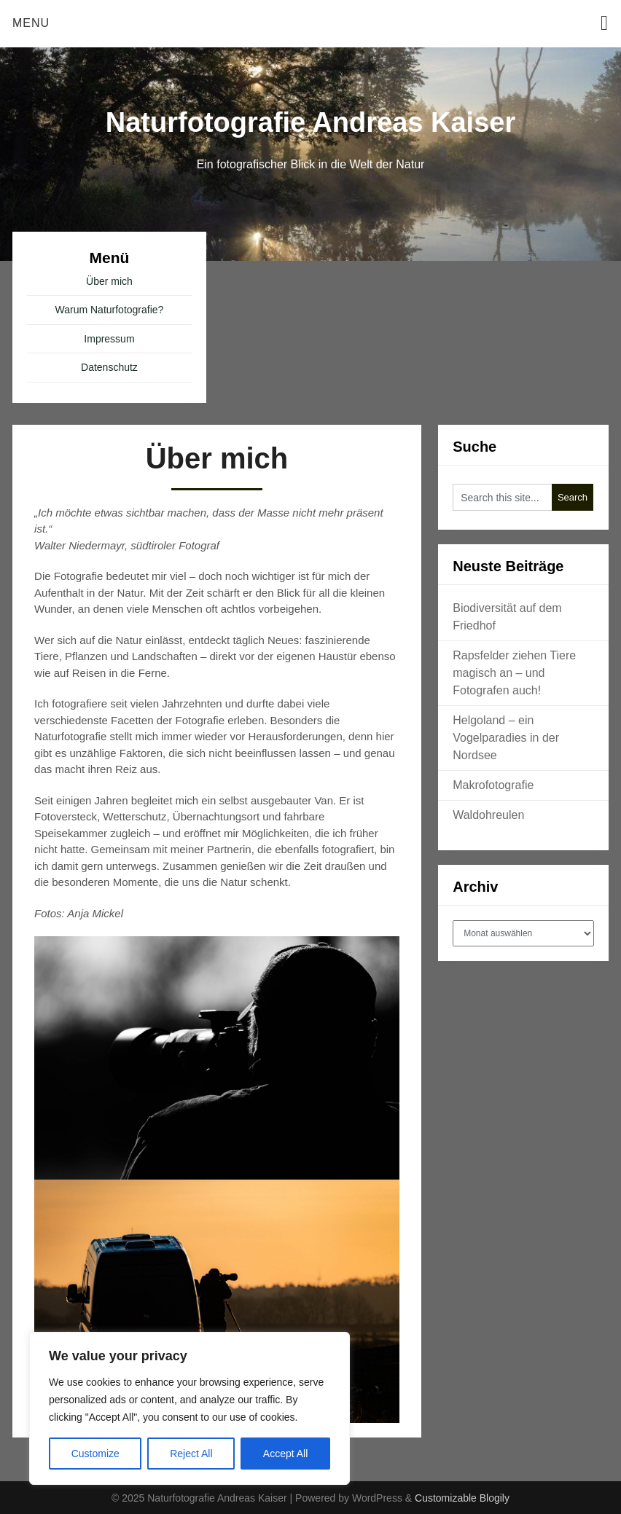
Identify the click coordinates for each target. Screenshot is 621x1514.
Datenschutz (109, 367)
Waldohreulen (488, 815)
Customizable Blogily (462, 1498)
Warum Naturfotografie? (109, 309)
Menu (31, 23)
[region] (189, 1408)
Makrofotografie (493, 785)
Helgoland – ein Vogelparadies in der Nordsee (506, 737)
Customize (95, 1453)
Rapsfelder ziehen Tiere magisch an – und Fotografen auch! (514, 673)
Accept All (285, 1453)
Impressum (109, 339)
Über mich (109, 281)
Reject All (191, 1453)
